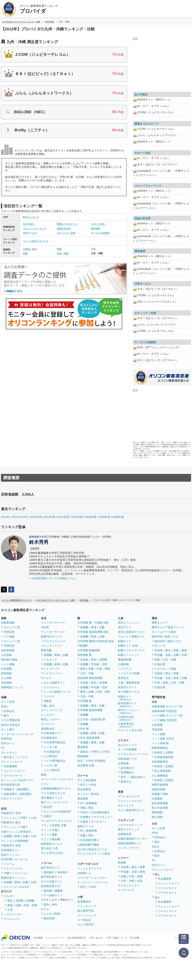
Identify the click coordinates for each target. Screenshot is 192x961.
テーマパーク (126, 890)
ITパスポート (99, 821)
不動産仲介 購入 (11, 822)
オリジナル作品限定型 (57, 811)
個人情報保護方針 (76, 937)
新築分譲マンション (13, 877)
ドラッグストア (86, 906)
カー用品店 (84, 920)
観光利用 (49, 918)
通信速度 (95, 228)
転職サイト (124, 641)
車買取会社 (47, 728)
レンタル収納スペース (57, 691)
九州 (33, 836)
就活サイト (124, 627)
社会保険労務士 (100, 812)
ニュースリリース (55, 937)
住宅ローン (8, 743)
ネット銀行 (8, 729)
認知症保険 (158, 789)
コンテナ (49, 696)
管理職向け (127, 772)
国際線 (58, 890)
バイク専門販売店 (54, 760)
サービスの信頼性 (100, 233)
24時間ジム (84, 873)
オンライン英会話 (88, 793)
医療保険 (6, 673)
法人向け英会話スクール (92, 849)
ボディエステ (126, 805)
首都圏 (8, 836)
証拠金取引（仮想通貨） (19, 793)
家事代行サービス (52, 636)
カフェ (45, 783)
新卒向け (126, 781)
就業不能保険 (160, 784)
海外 (54, 904)
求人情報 (134, 937)
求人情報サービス (129, 691)
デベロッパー (12, 919)
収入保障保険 (162, 770)
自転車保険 (8, 650)
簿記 (91, 807)
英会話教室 (84, 789)
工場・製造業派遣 (129, 682)
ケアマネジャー (103, 817)
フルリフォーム (13, 868)
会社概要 (38, 937)
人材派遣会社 (126, 725)
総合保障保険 (160, 803)
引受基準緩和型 (163, 757)
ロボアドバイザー (12, 798)
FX (2, 747)
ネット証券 (8, 701)
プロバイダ (158, 645)
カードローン (9, 752)
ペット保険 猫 (160, 743)
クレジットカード (12, 761)
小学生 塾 (83, 728)
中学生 (95, 751)
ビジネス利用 (52, 913)
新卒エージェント (129, 711)
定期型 (169, 752)
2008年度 (118, 516)
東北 (10, 900)
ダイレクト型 (12, 627)
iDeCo (155, 846)
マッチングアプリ (129, 847)
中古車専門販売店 (54, 742)
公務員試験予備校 (88, 844)
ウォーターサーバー (53, 622)
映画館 (122, 862)
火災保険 (6, 654)
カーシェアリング (52, 710)
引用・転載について (116, 937)
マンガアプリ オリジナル (56, 820)
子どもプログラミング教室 (93, 853)
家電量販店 (84, 901)
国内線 (48, 890)
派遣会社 (123, 678)
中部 (93, 249)
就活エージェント (129, 622)
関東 (59, 249)
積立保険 (157, 817)
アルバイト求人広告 (130, 730)
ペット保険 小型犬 (163, 738)
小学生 (106, 751)
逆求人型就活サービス (131, 631)
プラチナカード (167, 892)
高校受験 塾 (84, 654)
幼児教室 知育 (85, 765)
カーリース (47, 724)
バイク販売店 (49, 756)
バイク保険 (8, 636)
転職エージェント (129, 654)
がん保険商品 (160, 775)
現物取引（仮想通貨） (17, 789)
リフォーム (8, 863)
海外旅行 (62, 872)
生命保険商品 (160, 761)
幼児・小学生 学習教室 (91, 760)
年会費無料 (10, 766)
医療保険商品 (160, 747)
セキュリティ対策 (66, 233)
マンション (10, 817)
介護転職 (123, 664)
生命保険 (6, 668)
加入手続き (29, 224)
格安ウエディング (129, 829)
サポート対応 (98, 224)
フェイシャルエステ (130, 800)
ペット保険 (8, 664)
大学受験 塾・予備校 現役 (93, 622)
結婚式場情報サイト (130, 843)
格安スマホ (174, 641)
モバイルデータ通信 (164, 631)
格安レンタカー (50, 719)
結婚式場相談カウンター (133, 838)
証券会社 (9, 711)
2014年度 (35, 516)
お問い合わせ (96, 937)
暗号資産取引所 (10, 784)
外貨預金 (6, 738)
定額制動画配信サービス (56, 788)
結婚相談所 (124, 834)
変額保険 (157, 812)
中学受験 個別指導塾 (90, 710)
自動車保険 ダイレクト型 (167, 706)
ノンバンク (21, 757)
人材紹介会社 (126, 718)
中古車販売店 (49, 737)
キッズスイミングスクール (92, 882)
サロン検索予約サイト (131, 810)
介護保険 (157, 798)
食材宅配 (46, 650)
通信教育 (82, 747)
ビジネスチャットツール (133, 754)
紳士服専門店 (85, 910)
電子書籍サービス (52, 797)
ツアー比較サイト (52, 895)
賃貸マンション (10, 854)
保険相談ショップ (12, 687)
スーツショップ (86, 915)
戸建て (24, 817)
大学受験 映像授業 (88, 650)
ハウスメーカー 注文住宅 (15, 886)
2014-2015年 (20, 516)
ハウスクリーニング (53, 641)
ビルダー (9, 896)
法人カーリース (127, 744)
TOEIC (84, 812)
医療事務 (91, 803)
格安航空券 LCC (51, 886)
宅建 (83, 807)
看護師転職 (124, 659)
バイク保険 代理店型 (164, 720)
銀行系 (8, 757)
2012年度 (63, 516)
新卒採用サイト (127, 704)
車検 (43, 774)
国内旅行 (49, 872)
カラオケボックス (129, 885)
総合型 (48, 806)
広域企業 (159, 664)
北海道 (84, 659)
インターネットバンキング (17, 734)
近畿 (25, 253)
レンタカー (47, 714)
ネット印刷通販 (127, 749)
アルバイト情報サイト (131, 636)
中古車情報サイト (52, 733)
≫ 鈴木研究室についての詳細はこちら (52, 578)
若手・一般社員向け (133, 777)
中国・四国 (62, 253)
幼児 (83, 784)
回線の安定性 (64, 228)
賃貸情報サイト (10, 850)
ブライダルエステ (129, 796)
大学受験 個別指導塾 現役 (93, 631)
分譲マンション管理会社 (16, 831)
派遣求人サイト (127, 687)
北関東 (19, 900)
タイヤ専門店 (85, 924)
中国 (184, 654)
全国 (139, 880)
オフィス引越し (50, 829)
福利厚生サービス (52, 843)
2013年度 (49, 516)
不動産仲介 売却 (11, 813)
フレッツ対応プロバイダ (35, 241)
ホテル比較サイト (52, 881)
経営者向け (127, 768)
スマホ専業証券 (10, 720)
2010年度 (90, 516)
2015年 (5, 516)
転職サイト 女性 (128, 645)
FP (82, 803)
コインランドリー (52, 645)
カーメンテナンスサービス (57, 779)
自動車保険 (8, 622)
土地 (33, 817)
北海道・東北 (30, 249)
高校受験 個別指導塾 (90, 678)
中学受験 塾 (84, 701)
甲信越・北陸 (99, 664)
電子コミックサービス (54, 802)
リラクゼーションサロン (92, 877)
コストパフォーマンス (34, 228)
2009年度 (104, 516)
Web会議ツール (127, 758)
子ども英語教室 (86, 780)
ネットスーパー (50, 668)
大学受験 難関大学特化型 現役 (95, 641)
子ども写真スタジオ (53, 793)
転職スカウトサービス (131, 650)
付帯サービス (30, 233)
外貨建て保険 (160, 793)
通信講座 (82, 798)
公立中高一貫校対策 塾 (91, 719)
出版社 (48, 816)
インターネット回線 (164, 668)
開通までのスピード (67, 224)
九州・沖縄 (87, 673)
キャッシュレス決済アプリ (17, 780)
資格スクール (85, 826)
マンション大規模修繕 (14, 840)
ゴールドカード (13, 775)
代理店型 (9, 631)
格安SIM (159, 641)
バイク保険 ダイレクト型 (167, 715)
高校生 (84, 751)
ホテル (45, 909)
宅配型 (48, 701)
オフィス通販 (49, 834)
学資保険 (6, 682)
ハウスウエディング (130, 824)
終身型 (158, 752)
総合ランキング (31, 217)
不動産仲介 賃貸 (11, 845)
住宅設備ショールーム (14, 859)
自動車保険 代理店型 (164, 711)
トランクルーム (50, 687)
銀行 (6, 715)
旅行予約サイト (50, 867)
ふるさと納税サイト (53, 682)
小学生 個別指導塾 (88, 737)
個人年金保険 (160, 807)
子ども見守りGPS (52, 853)
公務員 (84, 821)
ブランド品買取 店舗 (53, 825)
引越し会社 (47, 705)
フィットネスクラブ (89, 868)
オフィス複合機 (50, 839)
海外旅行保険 (9, 659)
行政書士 (85, 817)
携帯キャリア (160, 622)
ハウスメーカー (13, 914)
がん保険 (6, 678)
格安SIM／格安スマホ (165, 636)
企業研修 (123, 763)
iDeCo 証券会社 (10, 724)
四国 (157, 659)
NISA (4, 706)
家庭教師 (82, 756)
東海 (17, 836)
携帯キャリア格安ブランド (168, 627)
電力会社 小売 (49, 848)
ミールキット (49, 659)
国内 (46, 904)
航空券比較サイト (52, 876)
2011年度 (77, 516)
